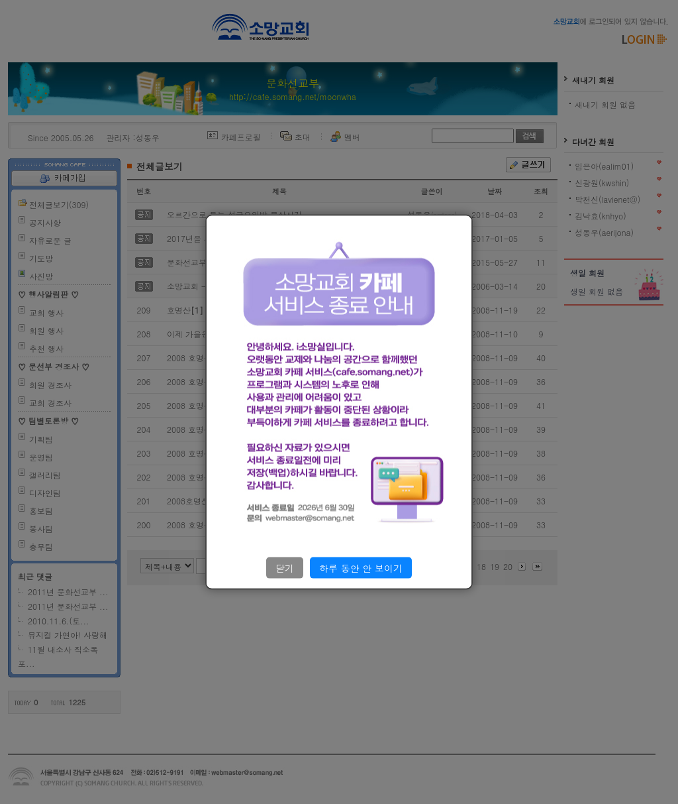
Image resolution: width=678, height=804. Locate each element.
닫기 (284, 567)
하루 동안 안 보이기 (361, 567)
